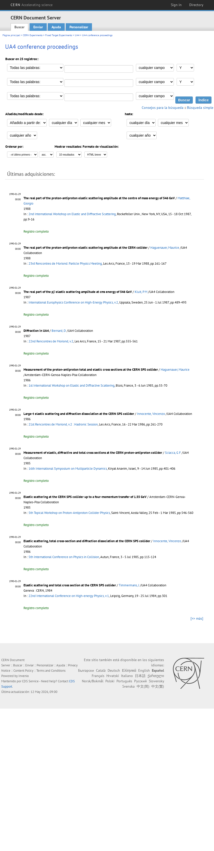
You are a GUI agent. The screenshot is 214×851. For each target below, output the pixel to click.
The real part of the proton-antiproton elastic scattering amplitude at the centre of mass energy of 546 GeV (99, 198)
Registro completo (36, 231)
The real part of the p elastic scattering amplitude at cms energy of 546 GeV (77, 292)
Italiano (127, 675)
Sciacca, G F (173, 452)
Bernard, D (59, 331)
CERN (32, 5)
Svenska (128, 686)
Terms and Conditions (50, 670)
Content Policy (23, 670)
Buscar (19, 27)
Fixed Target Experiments (58, 35)
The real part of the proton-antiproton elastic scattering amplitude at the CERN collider (85, 247)
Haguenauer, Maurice (164, 247)
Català (101, 670)
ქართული (156, 675)
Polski (109, 681)
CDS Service (30, 681)
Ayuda (56, 27)
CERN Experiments (32, 35)
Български (86, 670)
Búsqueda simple (200, 107)
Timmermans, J (129, 585)
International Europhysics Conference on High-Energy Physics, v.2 (73, 302)
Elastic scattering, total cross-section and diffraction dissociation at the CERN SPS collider (86, 541)
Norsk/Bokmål (92, 681)
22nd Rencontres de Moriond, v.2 (51, 341)
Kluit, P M (141, 292)
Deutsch (114, 670)
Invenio (23, 676)
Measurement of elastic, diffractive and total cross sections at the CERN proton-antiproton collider (92, 452)
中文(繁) (157, 686)
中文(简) (143, 686)
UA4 (77, 35)
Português (124, 681)
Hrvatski (112, 675)
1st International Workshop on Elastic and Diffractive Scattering (71, 385)
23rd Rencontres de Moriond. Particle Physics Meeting (65, 263)
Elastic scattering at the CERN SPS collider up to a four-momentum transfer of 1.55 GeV (85, 497)
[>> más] (197, 618)
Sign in (176, 5)
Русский (140, 681)
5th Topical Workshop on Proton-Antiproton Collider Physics (69, 513)
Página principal (11, 35)
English (144, 670)
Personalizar (78, 27)
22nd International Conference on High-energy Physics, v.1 (69, 596)
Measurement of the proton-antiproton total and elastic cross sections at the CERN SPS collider (90, 369)
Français (98, 675)
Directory (196, 5)
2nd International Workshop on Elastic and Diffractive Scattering (72, 214)
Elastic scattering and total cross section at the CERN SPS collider (69, 585)
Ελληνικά (129, 670)
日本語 (140, 675)
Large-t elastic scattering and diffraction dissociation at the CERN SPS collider (78, 414)
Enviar (38, 27)
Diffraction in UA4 (36, 331)
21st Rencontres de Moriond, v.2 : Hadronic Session (63, 424)
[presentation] (54, 292)
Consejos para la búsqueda (162, 107)
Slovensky (156, 681)
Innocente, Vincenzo (151, 414)
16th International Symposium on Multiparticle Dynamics (68, 468)
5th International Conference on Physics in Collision (64, 557)
